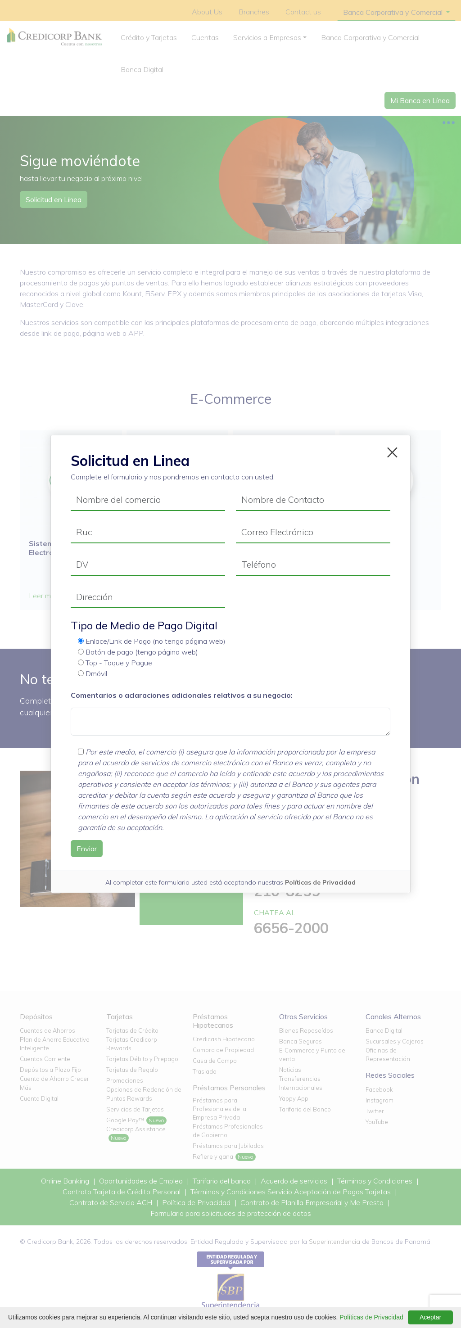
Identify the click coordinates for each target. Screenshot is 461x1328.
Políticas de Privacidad (320, 882)
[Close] (392, 450)
